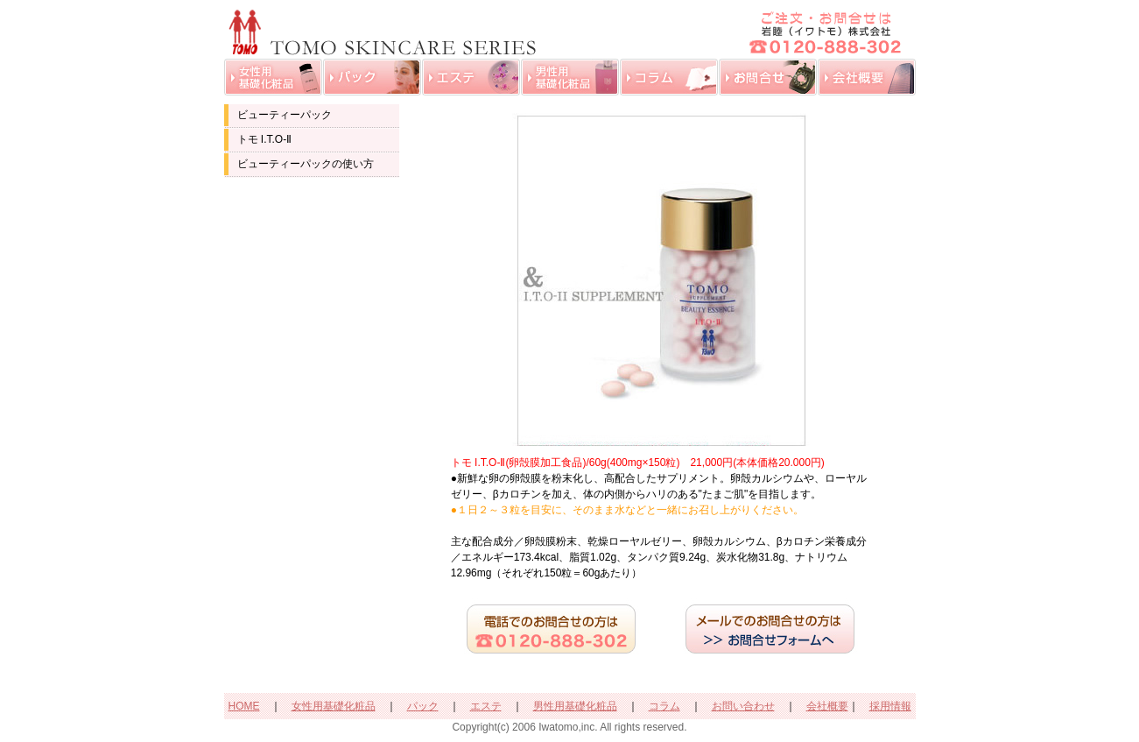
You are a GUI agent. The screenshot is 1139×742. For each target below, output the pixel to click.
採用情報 (890, 706)
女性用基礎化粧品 (334, 706)
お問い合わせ (743, 706)
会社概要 (827, 706)
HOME (244, 706)
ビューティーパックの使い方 (305, 164)
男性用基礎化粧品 (575, 706)
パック (423, 706)
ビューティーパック (284, 115)
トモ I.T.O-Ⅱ (264, 139)
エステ (486, 706)
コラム (664, 706)
